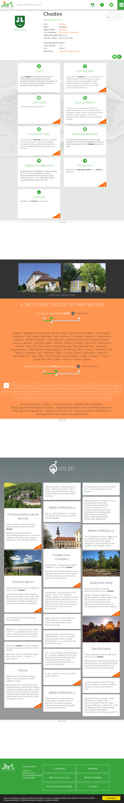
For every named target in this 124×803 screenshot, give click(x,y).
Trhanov (105, 356)
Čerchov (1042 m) (62, 404)
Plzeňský (62, 24)
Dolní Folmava (61, 336)
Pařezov (89, 349)
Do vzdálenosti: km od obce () (49, 366)
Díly (28, 336)
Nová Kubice (45, 346)
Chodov (52, 13)
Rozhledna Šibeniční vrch (58, 410)
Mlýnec (58, 343)
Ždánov (87, 359)
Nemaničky (105, 343)
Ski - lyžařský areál (69, 385)
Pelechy (19, 352)
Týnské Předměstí (42, 359)
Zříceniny (70, 391)
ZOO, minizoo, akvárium (22, 385)
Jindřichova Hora (74, 339)
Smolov (68, 352)
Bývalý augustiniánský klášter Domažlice (32, 407)
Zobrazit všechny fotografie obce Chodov (62, 295)
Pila (39, 352)
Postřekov (48, 352)
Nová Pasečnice (62, 346)
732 (60, 45)
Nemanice (91, 343)
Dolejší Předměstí (42, 336)
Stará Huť (102, 352)
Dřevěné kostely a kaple (88, 391)
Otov (79, 349)
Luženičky (38, 343)
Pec (110, 349)
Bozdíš (55, 333)
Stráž (84, 356)
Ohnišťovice (69, 349)
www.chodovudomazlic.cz (69, 51)
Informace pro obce (59, 777)
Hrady (49, 391)
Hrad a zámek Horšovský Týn (27, 410)
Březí (63, 333)
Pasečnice (100, 349)
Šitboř (59, 352)
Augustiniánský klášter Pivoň (71, 407)
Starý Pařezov (53, 356)
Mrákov (79, 343)
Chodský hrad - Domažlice (88, 404)
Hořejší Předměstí (35, 339)
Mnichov (68, 343)
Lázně (16, 397)
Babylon (17, 333)
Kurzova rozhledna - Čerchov (35, 404)
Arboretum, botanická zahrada (16, 391)
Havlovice (18, 339)
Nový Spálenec (53, 349)
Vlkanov (67, 359)
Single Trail (57, 397)
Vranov (77, 359)
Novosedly (101, 346)
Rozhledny (38, 391)
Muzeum (70, 397)
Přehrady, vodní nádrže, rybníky (106, 385)
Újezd (57, 359)
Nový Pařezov (36, 349)
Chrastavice (18, 336)
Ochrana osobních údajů (59, 786)
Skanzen (84, 385)
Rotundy (106, 391)
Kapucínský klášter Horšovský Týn (92, 410)
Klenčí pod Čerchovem (97, 339)
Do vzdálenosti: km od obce (53, 313)
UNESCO (53, 385)
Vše (6, 385)
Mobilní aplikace (92, 777)
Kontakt (93, 786)
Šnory (77, 352)
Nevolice (20, 346)
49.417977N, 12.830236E (68, 32)
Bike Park (45, 397)
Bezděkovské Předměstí (37, 333)
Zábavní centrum (85, 397)
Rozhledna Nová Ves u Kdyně (51, 414)
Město (49, 343)
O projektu (59, 768)
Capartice (73, 333)
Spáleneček (89, 352)
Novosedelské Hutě (83, 346)
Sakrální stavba (103, 397)
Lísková (16, 343)
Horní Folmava (55, 339)
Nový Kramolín (19, 349)
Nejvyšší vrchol (30, 397)
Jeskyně (118, 391)
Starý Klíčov (37, 356)
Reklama (93, 768)
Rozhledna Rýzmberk (100, 407)
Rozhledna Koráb (79, 414)
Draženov (90, 336)
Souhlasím (111, 798)
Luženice (26, 343)
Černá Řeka (87, 333)
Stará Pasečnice (20, 356)
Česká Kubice (102, 333)
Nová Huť (32, 346)
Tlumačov (94, 356)
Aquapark (41, 385)
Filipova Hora (104, 336)
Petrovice (30, 352)
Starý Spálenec (71, 356)
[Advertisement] (62, 241)
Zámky (59, 391)
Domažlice (63, 29)
